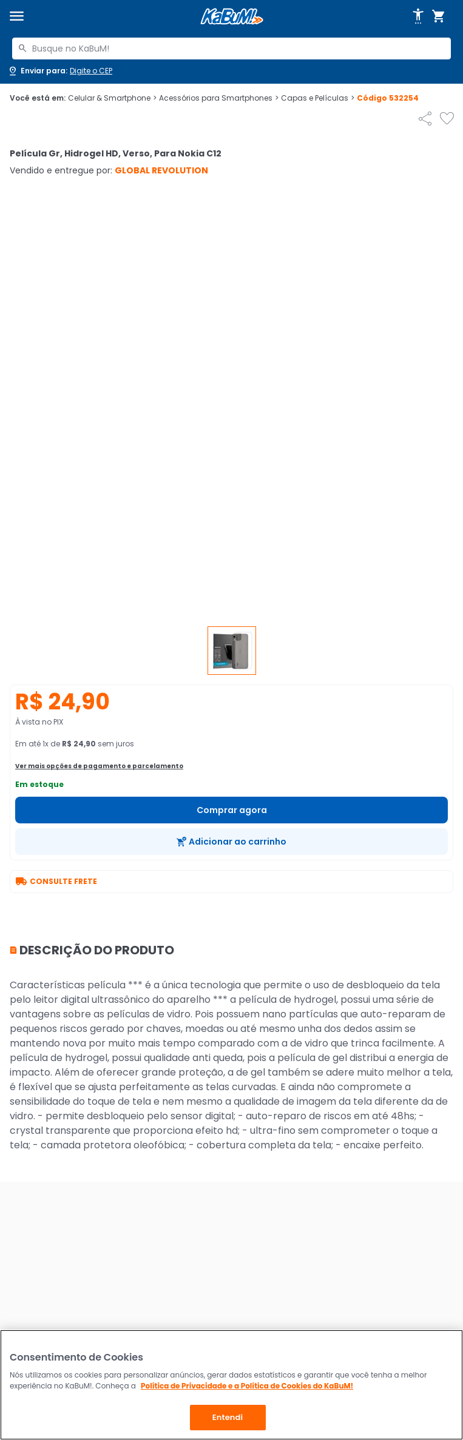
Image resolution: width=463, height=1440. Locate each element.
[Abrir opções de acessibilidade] (418, 16)
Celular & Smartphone (112, 98)
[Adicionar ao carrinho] (231, 841)
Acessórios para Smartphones (219, 98)
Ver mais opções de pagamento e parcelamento (99, 766)
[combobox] (231, 48)
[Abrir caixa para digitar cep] (59, 70)
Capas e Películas (317, 98)
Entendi (227, 1417)
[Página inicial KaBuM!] (232, 16)
